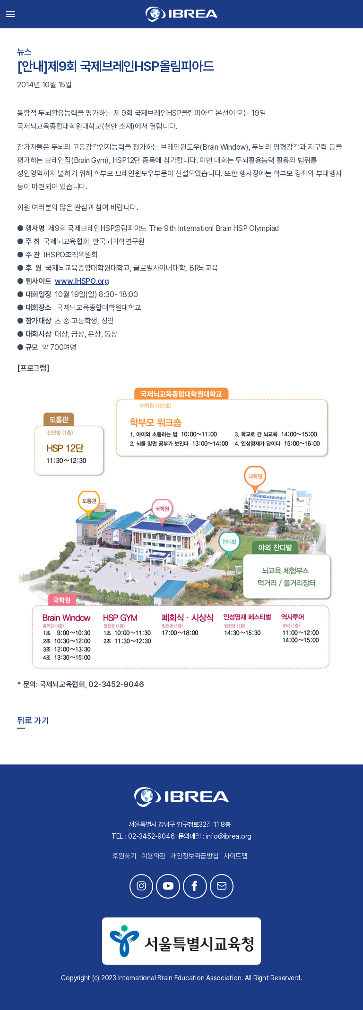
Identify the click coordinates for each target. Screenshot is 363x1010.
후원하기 (124, 856)
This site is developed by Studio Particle (182, 989)
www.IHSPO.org (82, 281)
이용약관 (153, 856)
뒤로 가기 (33, 720)
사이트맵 (236, 856)
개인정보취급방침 (195, 856)
